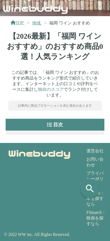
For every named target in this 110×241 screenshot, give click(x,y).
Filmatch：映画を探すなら (96, 218)
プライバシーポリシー (95, 179)
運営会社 (95, 151)
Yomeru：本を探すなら (95, 198)
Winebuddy (36, 8)
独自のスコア (51, 89)
